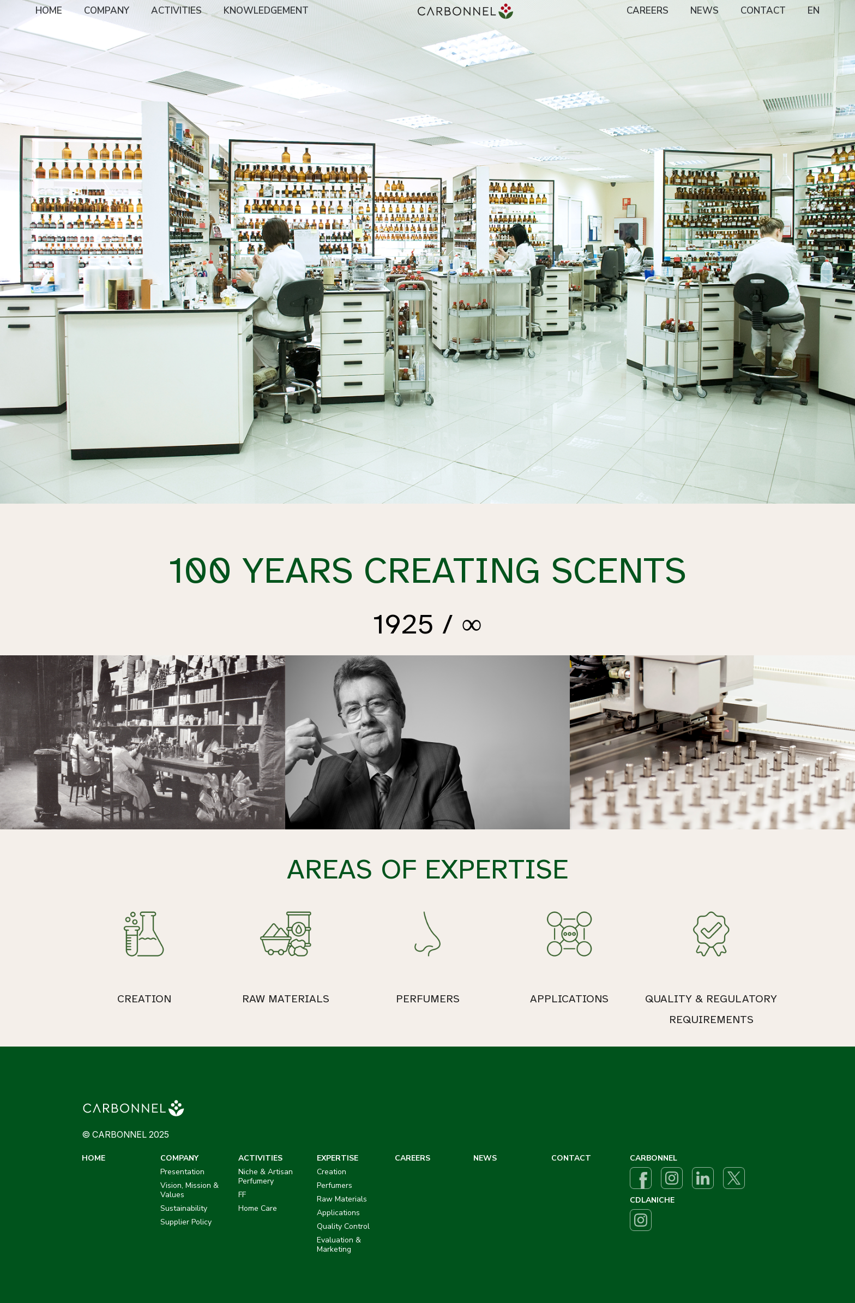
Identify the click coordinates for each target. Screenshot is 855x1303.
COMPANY (106, 10)
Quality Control (343, 1226)
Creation (331, 1172)
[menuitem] (49, 11)
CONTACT (763, 10)
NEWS (704, 10)
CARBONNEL (653, 1158)
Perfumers (334, 1185)
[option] (427, 252)
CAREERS (648, 10)
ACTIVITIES (176, 10)
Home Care (257, 1208)
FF (242, 1195)
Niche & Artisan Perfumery (265, 1176)
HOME (48, 10)
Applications (338, 1213)
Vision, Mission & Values (189, 1190)
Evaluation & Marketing (339, 1244)
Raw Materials (342, 1199)
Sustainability (183, 1208)
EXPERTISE (337, 1158)
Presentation (182, 1172)
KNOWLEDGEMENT (266, 10)
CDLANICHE (652, 1200)
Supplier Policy (186, 1222)
